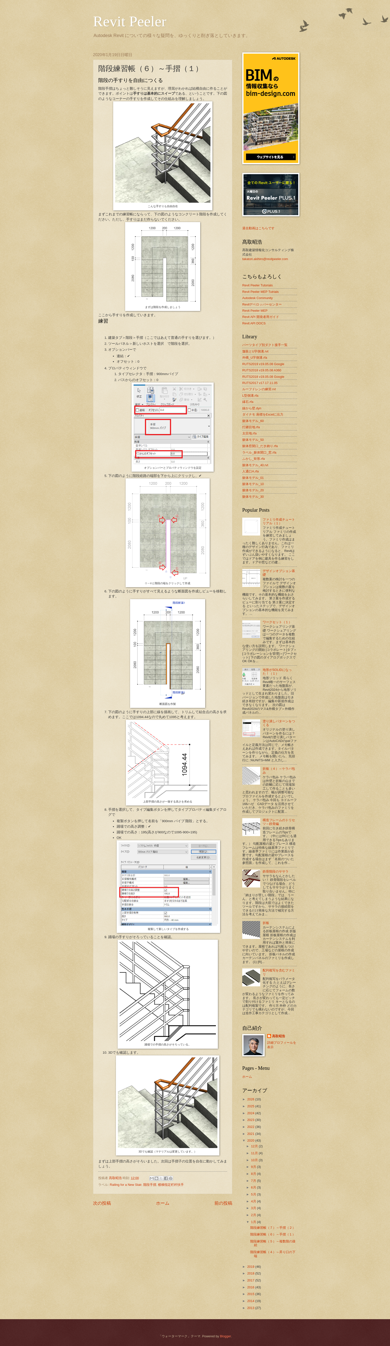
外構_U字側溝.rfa (254, 357)
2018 (251, 1273)
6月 (254, 1187)
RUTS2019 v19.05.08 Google (263, 364)
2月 (254, 1215)
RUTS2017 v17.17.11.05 (260, 383)
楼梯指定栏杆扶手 (171, 1185)
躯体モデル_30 (253, 497)
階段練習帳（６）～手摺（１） (272, 1234)
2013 (251, 1308)
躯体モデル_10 (253, 484)
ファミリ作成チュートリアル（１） (279, 521)
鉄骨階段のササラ (276, 871)
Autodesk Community (257, 298)
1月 (254, 1222)
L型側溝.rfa (250, 395)
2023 (251, 1120)
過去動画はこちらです (258, 228)
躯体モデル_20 (253, 490)
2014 (251, 1301)
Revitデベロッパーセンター (262, 304)
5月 (254, 1194)
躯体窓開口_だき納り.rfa (260, 446)
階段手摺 (149, 1185)
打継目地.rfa (251, 427)
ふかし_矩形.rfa (253, 459)
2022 (251, 1127)
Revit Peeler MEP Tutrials (260, 292)
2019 (251, 1267)
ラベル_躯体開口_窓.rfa (259, 452)
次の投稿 (102, 1203)
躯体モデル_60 (253, 421)
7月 (254, 1181)
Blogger (225, 1336)
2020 (251, 1140)
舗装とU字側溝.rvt (255, 351)
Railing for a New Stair (125, 1185)
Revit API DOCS (254, 323)
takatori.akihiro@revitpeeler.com (265, 259)
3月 (254, 1208)
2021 (251, 1134)
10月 (255, 1160)
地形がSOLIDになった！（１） (277, 671)
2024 (251, 1113)
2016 (251, 1287)
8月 (254, 1174)
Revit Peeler (129, 21)
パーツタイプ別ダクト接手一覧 (265, 345)
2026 (251, 1099)
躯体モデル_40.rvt (255, 465)
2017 (251, 1280)
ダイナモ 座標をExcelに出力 (262, 414)
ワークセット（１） (277, 622)
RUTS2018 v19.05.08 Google (263, 377)
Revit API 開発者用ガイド (260, 317)
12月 (255, 1146)
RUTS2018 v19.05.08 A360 (261, 370)
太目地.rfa (249, 433)
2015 (251, 1294)
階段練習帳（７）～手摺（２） (272, 1228)
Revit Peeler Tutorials (257, 285)
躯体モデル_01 (253, 478)
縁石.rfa (247, 402)
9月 (254, 1167)
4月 (254, 1201)
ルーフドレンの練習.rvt (259, 389)
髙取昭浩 (278, 1036)
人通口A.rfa (250, 471)
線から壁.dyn (251, 408)
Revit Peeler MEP (255, 310)
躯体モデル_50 (253, 440)
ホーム (162, 1203)
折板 (266, 923)
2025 (251, 1106)
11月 (255, 1153)
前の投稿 (223, 1203)
